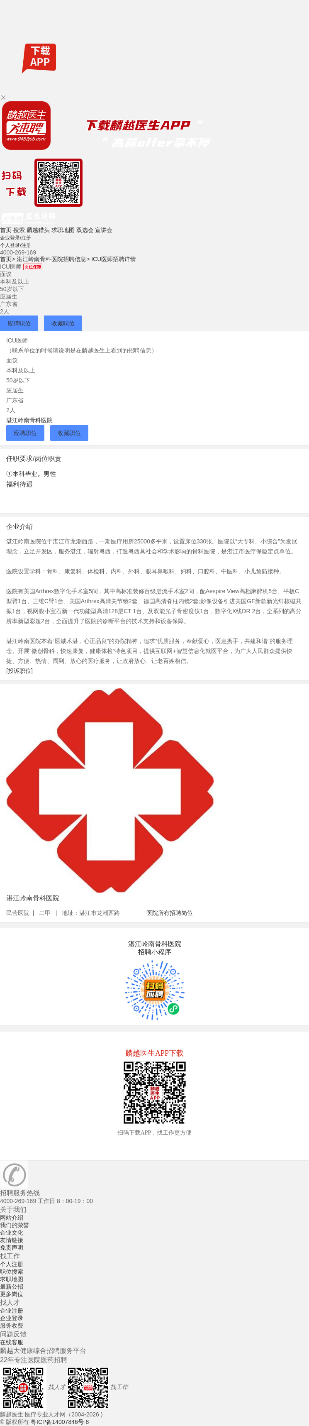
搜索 (19, 230)
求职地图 (63, 230)
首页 (6, 230)
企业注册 (11, 1310)
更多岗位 (11, 1294)
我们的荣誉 (14, 1225)
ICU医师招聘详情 (113, 259)
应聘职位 (19, 323)
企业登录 (11, 1318)
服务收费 (11, 1325)
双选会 (85, 230)
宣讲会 (103, 230)
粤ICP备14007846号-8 (60, 1422)
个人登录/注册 (15, 245)
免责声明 (11, 1247)
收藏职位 (63, 323)
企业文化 (11, 1232)
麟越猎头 (38, 230)
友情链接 (11, 1240)
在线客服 (11, 1342)
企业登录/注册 (15, 238)
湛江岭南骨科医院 (29, 420)
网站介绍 (11, 1217)
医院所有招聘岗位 (169, 913)
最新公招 (11, 1286)
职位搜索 (11, 1271)
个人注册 (11, 1264)
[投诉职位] (19, 671)
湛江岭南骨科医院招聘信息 (53, 259)
